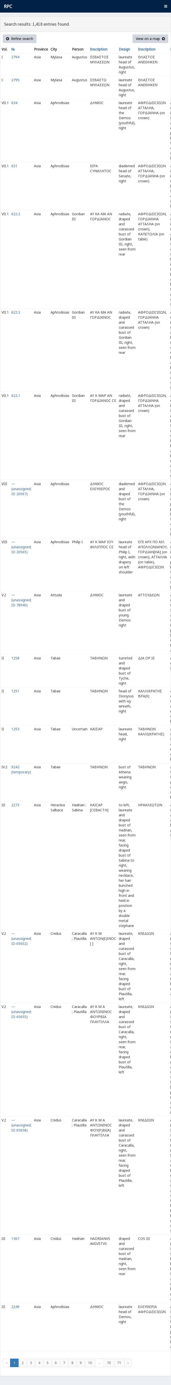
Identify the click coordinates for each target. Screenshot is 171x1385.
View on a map (150, 38)
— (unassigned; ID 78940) (21, 600)
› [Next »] (128, 1362)
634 (14, 102)
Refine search (19, 38)
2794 (15, 57)
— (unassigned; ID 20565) (21, 546)
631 (14, 165)
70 (109, 1362)
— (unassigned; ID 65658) (21, 1125)
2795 (15, 79)
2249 (15, 1306)
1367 (15, 1238)
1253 (15, 729)
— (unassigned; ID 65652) (21, 938)
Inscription (98, 49)
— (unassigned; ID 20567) (21, 488)
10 (90, 1362)
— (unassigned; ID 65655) (21, 1011)
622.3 (15, 312)
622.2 (15, 214)
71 (119, 1362)
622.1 (15, 395)
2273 (15, 805)
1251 (15, 691)
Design (124, 49)
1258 (15, 658)
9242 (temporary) (21, 769)
